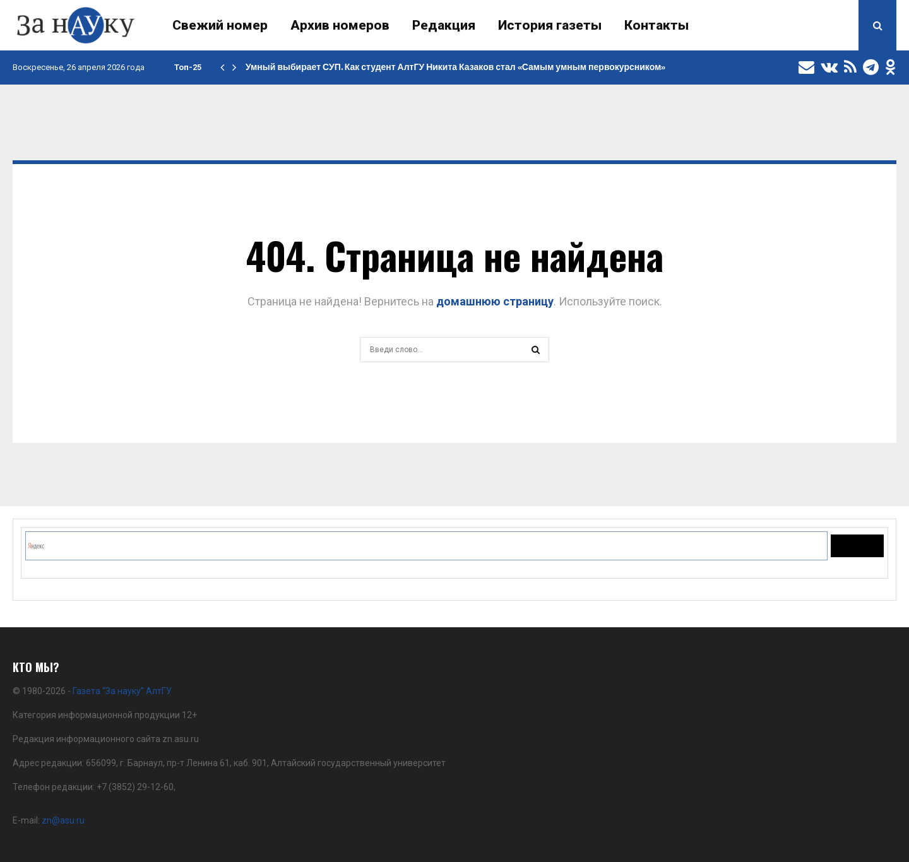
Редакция (443, 25)
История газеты (550, 25)
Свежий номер (220, 25)
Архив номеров (339, 25)
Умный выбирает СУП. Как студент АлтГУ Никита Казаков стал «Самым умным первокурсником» (455, 67)
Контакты (656, 25)
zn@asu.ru (63, 820)
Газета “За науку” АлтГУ (122, 691)
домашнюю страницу (495, 301)
